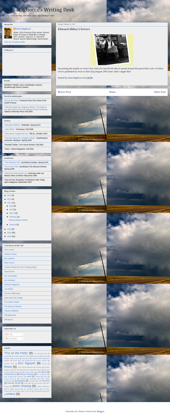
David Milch (17, 360)
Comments (11, 339)
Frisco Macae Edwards (25, 367)
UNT (47, 391)
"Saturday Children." (13, 125)
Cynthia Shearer (37, 358)
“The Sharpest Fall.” (12, 162)
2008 (9, 236)
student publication (43, 386)
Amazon (44, 356)
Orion (80, 72)
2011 (9, 203)
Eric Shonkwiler (10, 276)
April (11, 209)
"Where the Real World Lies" (16, 173)
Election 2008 (9, 363)
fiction (8, 366)
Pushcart (45, 381)
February (13, 217)
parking (23, 379)
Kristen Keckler (30, 372)
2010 (9, 229)
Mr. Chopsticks (42, 374)
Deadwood (29, 360)
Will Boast (8, 320)
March (12, 213)
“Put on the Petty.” (11, 100)
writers (11, 394)
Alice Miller (26, 356)
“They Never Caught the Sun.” (17, 134)
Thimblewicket (10, 315)
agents (6, 356)
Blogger (100, 411)
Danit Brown (9, 271)
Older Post (160, 92)
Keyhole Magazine (12, 285)
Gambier (39, 367)
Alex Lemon (9, 250)
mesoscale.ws (10, 374)
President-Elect (34, 381)
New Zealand (8, 376)
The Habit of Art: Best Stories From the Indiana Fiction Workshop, (26, 108)
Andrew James (10, 254)
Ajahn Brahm (15, 356)
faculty (44, 363)
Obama (37, 376)
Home (112, 92)
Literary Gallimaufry (12, 293)
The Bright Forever (13, 389)
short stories (38, 383)
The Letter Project (11, 302)
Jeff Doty (17, 370)
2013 (9, 195)
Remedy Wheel (13, 383)
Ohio (45, 376)
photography (20, 381)
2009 (9, 233)
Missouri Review (26, 374)
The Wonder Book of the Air (21, 391)
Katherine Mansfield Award (32, 370)
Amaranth (36, 356)
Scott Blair (27, 383)
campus (16, 358)
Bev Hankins (9, 258)
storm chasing (21, 386)
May (11, 206)
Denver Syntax (41, 360)
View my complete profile (14, 42)
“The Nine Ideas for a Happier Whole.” (20, 107)
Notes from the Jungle (13, 298)
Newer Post (64, 92)
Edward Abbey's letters (18, 220)
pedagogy (33, 379)
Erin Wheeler (9, 280)
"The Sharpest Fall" (40, 353)
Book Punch (9, 263)
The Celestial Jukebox (31, 389)
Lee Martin (8, 289)
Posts (9, 334)
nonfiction (20, 376)
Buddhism (7, 358)
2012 (9, 199)
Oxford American (10, 379)
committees (25, 358)
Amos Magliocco (23, 29)
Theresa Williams (11, 311)
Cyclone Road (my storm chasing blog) (20, 267)
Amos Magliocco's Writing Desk (38, 10)
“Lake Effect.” (10, 129)
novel (29, 376)
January (13, 224)
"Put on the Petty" (11, 167)
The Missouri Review (13, 306)
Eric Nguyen (26, 363)
